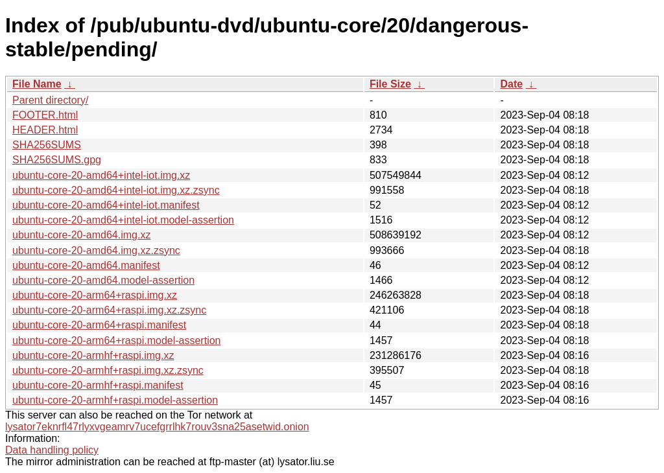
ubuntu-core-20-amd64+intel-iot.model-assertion (123, 219)
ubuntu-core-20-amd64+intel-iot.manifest (106, 205)
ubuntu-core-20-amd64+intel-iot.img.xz (101, 175)
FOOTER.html (45, 115)
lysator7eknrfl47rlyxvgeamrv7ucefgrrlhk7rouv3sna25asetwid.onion (157, 426)
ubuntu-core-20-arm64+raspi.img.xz (94, 295)
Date (511, 83)
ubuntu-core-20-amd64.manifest (86, 265)
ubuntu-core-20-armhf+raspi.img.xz (93, 355)
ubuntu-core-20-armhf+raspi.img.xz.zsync (108, 370)
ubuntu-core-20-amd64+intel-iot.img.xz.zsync (116, 190)
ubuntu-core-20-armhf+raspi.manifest (98, 385)
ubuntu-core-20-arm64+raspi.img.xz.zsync (109, 310)
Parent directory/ (50, 100)
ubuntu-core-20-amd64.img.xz (81, 234)
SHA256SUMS (46, 144)
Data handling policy (52, 450)
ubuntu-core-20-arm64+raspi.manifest (99, 324)
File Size (390, 83)
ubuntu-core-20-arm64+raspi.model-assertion (116, 340)
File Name (37, 83)
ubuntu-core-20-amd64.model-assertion (103, 280)
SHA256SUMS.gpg (56, 159)
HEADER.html (45, 129)
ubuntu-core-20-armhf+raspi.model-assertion (115, 400)
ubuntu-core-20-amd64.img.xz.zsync (96, 250)
